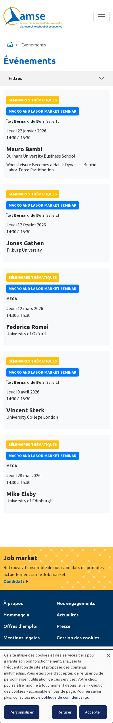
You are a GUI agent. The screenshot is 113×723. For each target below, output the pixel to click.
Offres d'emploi (20, 626)
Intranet (12, 649)
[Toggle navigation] (101, 16)
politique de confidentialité (64, 697)
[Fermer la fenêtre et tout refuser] (108, 653)
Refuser (65, 712)
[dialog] (56, 686)
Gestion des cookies (78, 637)
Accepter (93, 712)
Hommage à (16, 614)
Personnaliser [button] (22, 712)
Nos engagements (76, 603)
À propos (13, 603)
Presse (63, 626)
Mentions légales (21, 637)
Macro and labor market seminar (42, 111)
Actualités (67, 614)
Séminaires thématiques (33, 100)
